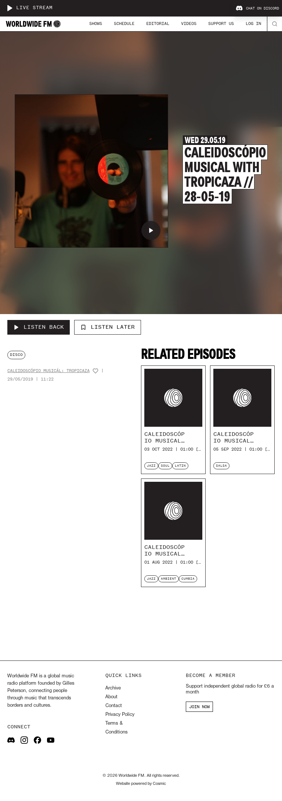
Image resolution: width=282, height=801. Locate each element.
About (111, 697)
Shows (95, 23)
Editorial (157, 23)
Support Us (221, 23)
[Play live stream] (9, 8)
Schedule (124, 23)
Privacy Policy (119, 715)
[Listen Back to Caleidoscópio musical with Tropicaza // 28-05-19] (38, 327)
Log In (253, 23)
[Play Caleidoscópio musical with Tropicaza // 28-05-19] (150, 230)
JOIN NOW (199, 706)
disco (16, 354)
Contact (113, 706)
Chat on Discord (257, 8)
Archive (113, 688)
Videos (188, 23)
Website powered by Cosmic (141, 784)
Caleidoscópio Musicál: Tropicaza (48, 370)
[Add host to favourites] (95, 371)
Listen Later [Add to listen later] (107, 327)
